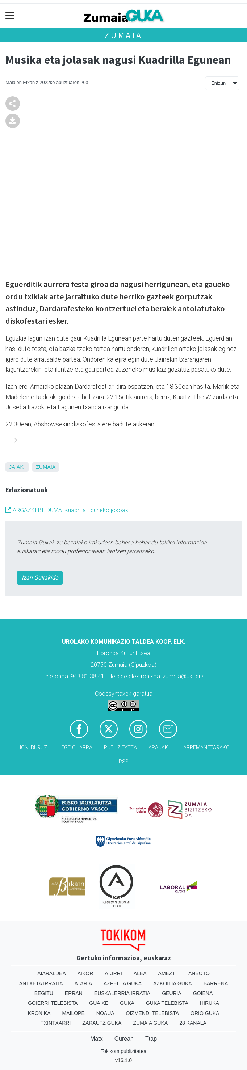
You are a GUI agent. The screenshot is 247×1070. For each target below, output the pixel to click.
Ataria (83, 983)
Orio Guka (205, 1013)
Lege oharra (75, 748)
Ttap (151, 1039)
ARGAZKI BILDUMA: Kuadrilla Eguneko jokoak (66, 510)
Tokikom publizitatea (123, 1051)
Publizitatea (120, 748)
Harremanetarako (205, 748)
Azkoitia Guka (172, 983)
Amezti (167, 973)
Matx (96, 1039)
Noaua (105, 1013)
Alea (140, 973)
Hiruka (209, 1003)
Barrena (216, 983)
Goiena (203, 993)
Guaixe (98, 1003)
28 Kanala (192, 1023)
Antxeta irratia (41, 983)
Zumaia (123, 35)
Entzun (218, 83)
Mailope (73, 1013)
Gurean (124, 1039)
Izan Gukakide (40, 577)
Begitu (43, 993)
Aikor (85, 973)
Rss (124, 762)
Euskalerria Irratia (122, 993)
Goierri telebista (53, 1003)
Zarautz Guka (101, 1023)
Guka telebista (167, 1003)
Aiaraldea (51, 973)
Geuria (171, 993)
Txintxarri (56, 1023)
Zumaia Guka (150, 1023)
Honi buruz (32, 748)
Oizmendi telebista (152, 1013)
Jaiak (16, 467)
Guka (127, 1003)
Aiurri (113, 973)
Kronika (39, 1013)
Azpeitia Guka (123, 983)
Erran (74, 993)
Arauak (158, 748)
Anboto (199, 973)
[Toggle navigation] (10, 15)
